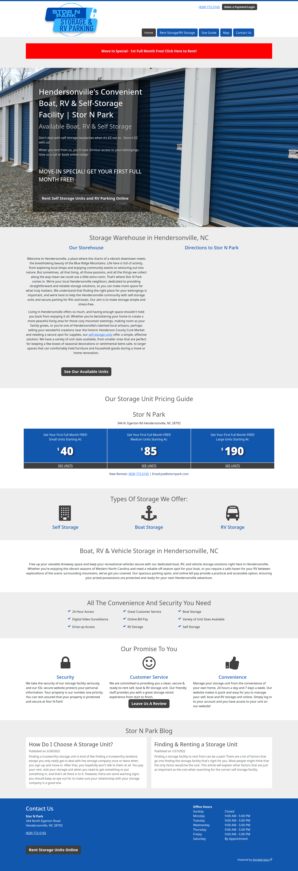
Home (148, 33)
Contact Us (243, 33)
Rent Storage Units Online (53, 849)
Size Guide (208, 33)
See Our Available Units (86, 371)
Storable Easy (262, 859)
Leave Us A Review (149, 703)
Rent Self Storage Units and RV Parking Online (85, 198)
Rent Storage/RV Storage (177, 33)
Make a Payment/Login (239, 7)
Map (226, 33)
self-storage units (107, 335)
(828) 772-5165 (209, 7)
